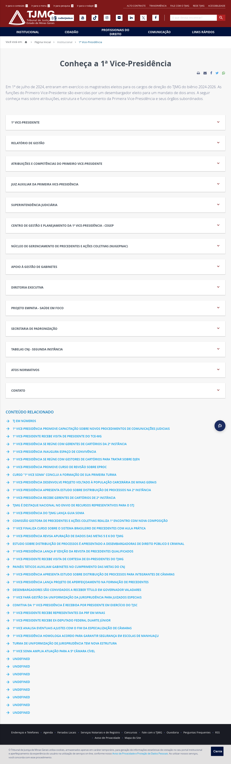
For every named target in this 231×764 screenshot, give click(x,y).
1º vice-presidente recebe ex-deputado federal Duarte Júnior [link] (58, 620)
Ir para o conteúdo (17, 5)
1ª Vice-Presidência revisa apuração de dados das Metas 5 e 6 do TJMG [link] (64, 536)
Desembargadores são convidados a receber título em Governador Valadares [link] (73, 590)
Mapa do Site (133, 738)
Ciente (217, 751)
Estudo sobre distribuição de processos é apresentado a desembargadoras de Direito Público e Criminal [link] (95, 544)
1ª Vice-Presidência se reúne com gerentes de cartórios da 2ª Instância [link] (66, 444)
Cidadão (71, 32)
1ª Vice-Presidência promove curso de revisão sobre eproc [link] (56, 467)
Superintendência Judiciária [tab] (116, 204)
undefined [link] (18, 659)
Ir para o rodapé (87, 5)
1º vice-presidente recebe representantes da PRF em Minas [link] (55, 613)
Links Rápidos (203, 32)
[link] (198, 73)
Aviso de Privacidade (107, 738)
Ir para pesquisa (63, 5)
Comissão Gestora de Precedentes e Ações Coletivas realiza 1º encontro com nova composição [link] (87, 521)
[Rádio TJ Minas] (62, 18)
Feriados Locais (66, 732)
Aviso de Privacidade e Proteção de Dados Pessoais (140, 753)
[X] (143, 18)
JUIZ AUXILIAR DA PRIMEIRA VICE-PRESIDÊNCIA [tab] (116, 183)
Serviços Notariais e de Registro (100, 732)
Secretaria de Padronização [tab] (116, 328)
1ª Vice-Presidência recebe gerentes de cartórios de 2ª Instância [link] (60, 498)
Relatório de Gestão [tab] (116, 142)
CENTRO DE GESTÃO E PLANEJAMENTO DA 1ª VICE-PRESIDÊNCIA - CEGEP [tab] (116, 225)
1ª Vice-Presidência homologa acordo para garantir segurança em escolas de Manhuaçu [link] (82, 636)
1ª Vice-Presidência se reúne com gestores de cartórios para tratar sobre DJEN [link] (73, 459)
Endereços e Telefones (25, 732)
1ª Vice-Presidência (90, 42)
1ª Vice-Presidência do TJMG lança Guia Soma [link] (45, 513)
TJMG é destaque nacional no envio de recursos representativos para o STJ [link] (70, 505)
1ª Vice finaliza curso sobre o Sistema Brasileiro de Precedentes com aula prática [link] (76, 528)
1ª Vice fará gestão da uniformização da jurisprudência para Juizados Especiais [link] (74, 597)
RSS (217, 732)
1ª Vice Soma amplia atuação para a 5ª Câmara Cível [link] (50, 651)
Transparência (158, 5)
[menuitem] (17, 6)
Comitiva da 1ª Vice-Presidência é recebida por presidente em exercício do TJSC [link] (71, 605)
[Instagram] (107, 18)
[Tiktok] (95, 18)
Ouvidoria (173, 732)
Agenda (48, 732)
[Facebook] (155, 18)
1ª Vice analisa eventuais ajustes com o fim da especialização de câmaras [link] (69, 628)
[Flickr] (119, 18)
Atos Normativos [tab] (116, 369)
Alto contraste (136, 5)
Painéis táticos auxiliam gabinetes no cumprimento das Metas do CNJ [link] (65, 567)
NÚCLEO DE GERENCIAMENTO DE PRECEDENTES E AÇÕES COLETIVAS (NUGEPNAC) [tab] (116, 245)
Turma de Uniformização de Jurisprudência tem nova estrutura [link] (61, 643)
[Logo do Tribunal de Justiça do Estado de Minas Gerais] (32, 19)
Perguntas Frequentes (197, 732)
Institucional (27, 32)
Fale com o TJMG (179, 5)
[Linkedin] (131, 18)
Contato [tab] (116, 390)
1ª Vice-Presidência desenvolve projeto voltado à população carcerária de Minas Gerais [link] (81, 482)
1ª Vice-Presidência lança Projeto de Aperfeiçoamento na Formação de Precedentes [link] (77, 582)
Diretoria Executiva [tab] (116, 286)
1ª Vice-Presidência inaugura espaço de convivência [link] (51, 451)
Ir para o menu (40, 5)
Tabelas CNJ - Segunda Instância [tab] (116, 348)
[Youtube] (82, 18)
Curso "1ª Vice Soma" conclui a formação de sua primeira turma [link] (61, 475)
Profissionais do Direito (115, 32)
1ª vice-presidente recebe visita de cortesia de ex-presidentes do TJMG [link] (65, 559)
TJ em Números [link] (21, 421)
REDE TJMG (199, 5)
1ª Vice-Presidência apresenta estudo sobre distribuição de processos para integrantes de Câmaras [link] (90, 574)
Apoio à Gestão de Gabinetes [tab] (116, 266)
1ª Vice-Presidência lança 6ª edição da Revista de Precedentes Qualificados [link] (69, 551)
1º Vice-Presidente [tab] (116, 122)
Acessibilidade (216, 5)
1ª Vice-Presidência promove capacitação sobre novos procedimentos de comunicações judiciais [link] (88, 428)
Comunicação (159, 32)
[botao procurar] (221, 18)
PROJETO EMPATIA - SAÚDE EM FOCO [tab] (116, 307)
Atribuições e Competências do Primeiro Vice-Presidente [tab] (116, 163)
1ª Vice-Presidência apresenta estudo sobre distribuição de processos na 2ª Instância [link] (78, 490)
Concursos (130, 732)
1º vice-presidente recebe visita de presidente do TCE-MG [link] (54, 436)
